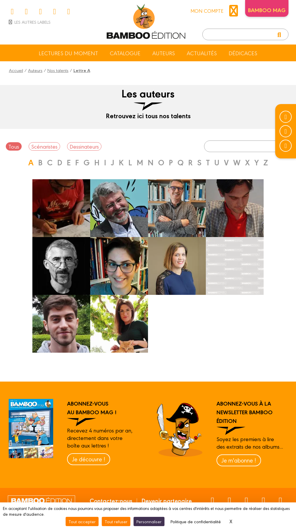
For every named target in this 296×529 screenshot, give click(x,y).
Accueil (16, 70)
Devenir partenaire (166, 500)
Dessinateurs (84, 146)
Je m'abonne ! (238, 460)
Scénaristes (44, 146)
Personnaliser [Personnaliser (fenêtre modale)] (149, 521)
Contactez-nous (111, 500)
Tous (13, 146)
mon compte (215, 10)
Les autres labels (29, 22)
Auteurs (163, 53)
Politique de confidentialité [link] (196, 521)
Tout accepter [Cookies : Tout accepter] (82, 521)
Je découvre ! (88, 459)
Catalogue (125, 53)
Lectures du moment (68, 53)
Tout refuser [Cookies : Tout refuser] (116, 521)
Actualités (202, 53)
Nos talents (58, 70)
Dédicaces (243, 53)
